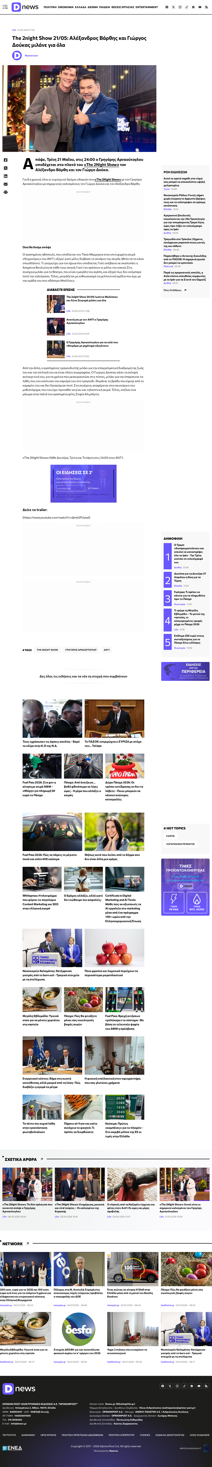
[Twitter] (5, 168)
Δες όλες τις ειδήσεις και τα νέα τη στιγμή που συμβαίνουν (83, 676)
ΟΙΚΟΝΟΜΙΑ (66, 7)
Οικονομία (179, 604)
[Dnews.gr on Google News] (193, 7)
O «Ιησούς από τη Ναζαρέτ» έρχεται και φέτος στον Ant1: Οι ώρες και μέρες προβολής (131, 1208)
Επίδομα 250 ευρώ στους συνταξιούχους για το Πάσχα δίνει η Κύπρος (189, 639)
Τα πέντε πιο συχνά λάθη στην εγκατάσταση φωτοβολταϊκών (39, 1128)
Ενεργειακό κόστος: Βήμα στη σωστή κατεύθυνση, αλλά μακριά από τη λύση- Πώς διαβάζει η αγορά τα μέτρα (51, 1083)
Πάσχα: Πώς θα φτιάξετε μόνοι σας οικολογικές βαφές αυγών (80, 1020)
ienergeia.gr (6, 1305)
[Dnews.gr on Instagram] (180, 7)
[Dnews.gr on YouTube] (199, 7)
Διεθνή (167, 232)
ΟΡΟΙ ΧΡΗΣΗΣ (48, 1435)
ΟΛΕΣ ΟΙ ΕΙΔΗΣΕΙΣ (200, 1435)
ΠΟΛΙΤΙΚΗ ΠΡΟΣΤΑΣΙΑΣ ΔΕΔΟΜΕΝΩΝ (82, 1435)
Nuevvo (113, 1450)
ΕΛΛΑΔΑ (80, 7)
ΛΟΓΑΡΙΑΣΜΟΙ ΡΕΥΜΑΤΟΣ (180, 844)
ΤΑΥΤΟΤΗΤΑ (9, 1435)
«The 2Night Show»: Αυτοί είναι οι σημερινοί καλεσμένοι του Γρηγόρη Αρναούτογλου (181, 1208)
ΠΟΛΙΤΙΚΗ (50, 7)
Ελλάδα (168, 209)
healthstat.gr (167, 1305)
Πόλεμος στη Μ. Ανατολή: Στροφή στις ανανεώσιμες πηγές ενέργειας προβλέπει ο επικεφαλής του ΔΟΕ (78, 1293)
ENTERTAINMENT (147, 7)
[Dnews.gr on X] (173, 7)
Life (14, 30)
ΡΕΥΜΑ (174, 902)
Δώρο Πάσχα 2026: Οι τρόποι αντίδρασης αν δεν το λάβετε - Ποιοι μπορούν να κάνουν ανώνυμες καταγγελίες (124, 791)
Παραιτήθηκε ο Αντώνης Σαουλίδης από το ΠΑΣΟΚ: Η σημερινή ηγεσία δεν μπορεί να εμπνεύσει (185, 259)
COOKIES (145, 1435)
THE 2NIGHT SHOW (47, 649)
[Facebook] (5, 160)
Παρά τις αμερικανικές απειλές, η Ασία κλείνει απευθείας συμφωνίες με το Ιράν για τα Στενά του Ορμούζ (185, 276)
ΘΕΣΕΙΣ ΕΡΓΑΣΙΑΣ (122, 7)
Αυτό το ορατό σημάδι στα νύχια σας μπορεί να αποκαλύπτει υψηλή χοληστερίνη (184, 182)
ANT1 (107, 649)
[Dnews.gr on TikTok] (186, 7)
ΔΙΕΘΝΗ (93, 7)
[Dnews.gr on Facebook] (166, 7)
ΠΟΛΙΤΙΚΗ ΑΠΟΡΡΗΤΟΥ (121, 1435)
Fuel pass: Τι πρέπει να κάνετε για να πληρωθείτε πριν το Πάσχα (189, 595)
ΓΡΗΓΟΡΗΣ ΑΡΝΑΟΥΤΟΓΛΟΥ (81, 649)
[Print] (5, 192)
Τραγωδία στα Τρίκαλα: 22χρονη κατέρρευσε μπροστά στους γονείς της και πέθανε (184, 242)
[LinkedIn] (5, 176)
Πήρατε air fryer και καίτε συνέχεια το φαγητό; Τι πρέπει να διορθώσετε (80, 1128)
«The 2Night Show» (101, 164)
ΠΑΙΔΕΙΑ (104, 7)
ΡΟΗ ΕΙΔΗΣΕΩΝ (175, 172)
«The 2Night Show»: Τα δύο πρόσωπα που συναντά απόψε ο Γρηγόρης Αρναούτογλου (27, 1208)
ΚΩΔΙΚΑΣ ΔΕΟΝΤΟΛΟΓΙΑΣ (170, 1435)
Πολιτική (168, 266)
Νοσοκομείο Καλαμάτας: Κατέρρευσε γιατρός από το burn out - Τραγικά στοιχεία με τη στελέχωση (51, 975)
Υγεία (167, 189)
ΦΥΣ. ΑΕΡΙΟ (197, 902)
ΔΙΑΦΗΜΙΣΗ (28, 1435)
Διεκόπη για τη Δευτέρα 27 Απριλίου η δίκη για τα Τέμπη (190, 577)
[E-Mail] (5, 184)
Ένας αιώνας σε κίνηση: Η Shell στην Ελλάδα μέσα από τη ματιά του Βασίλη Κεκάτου (130, 1293)
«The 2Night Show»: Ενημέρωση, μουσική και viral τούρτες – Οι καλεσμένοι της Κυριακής (79, 1208)
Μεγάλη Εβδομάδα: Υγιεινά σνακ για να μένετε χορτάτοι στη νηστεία (41, 1020)
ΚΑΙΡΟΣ (170, 836)
